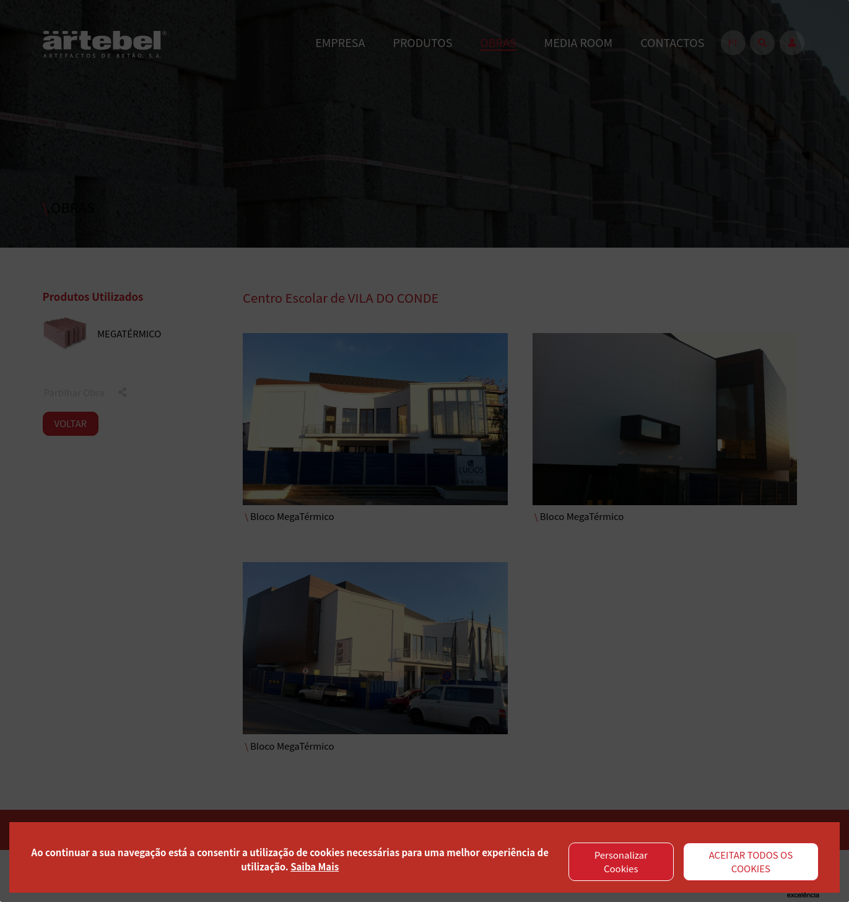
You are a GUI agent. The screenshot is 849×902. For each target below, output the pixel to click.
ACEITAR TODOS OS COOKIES (751, 861)
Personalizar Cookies (621, 861)
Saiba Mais (314, 866)
